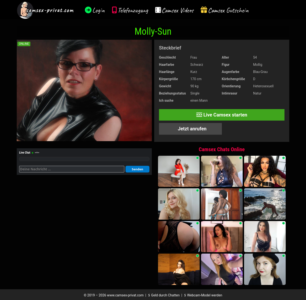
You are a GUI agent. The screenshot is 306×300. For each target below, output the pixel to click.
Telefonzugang (133, 10)
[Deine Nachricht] (71, 169)
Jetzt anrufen (192, 129)
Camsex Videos (177, 10)
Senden (137, 169)
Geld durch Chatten (163, 295)
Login (98, 10)
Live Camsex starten (221, 115)
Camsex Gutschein (228, 10)
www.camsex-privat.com (125, 295)
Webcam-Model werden (202, 295)
